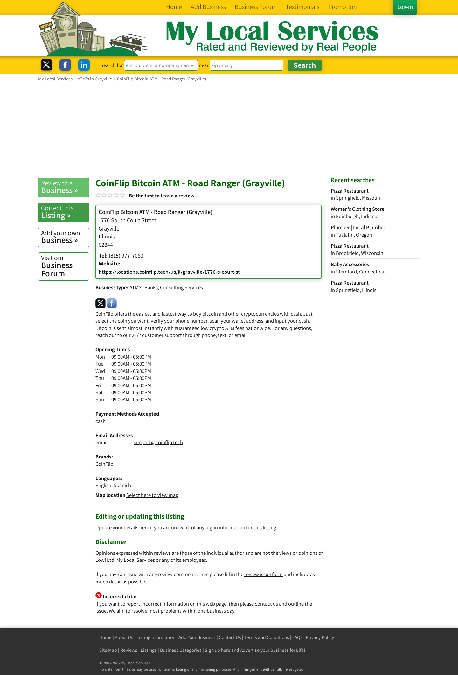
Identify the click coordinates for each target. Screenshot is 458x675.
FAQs (297, 637)
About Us (124, 637)
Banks (151, 287)
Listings (149, 650)
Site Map (108, 650)
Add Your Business (197, 637)
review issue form (263, 574)
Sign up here (217, 650)
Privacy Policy (320, 637)
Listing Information (155, 637)
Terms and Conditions (266, 637)
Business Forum (65, 266)
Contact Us (230, 637)
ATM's (135, 287)
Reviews (128, 650)
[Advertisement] (229, 129)
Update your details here (122, 527)
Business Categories (181, 650)
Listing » (65, 211)
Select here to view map (152, 495)
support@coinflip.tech (158, 442)
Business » (65, 187)
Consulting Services (181, 287)
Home (105, 637)
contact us (266, 603)
